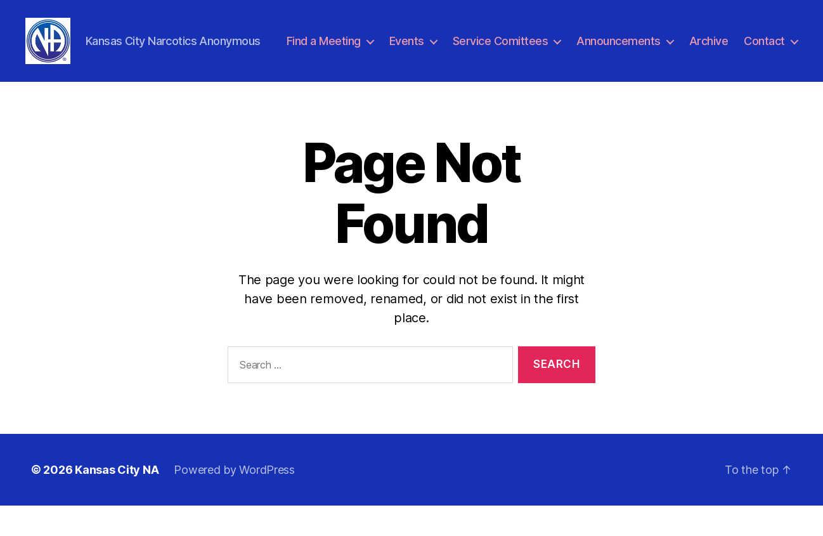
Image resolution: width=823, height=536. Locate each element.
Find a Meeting (393, 46)
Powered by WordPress (234, 500)
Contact (764, 65)
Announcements (688, 46)
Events (475, 46)
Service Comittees (570, 46)
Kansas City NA (117, 500)
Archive (778, 46)
